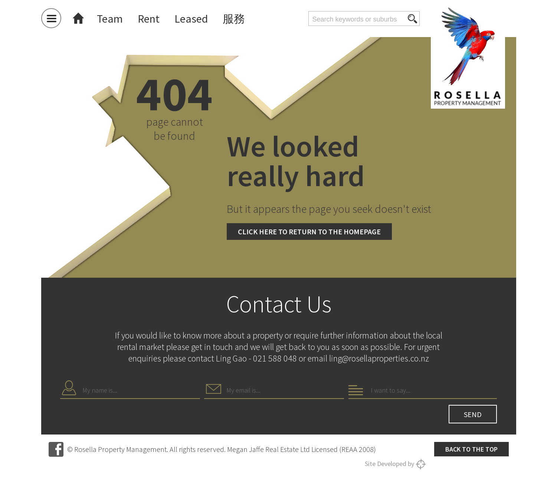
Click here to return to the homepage (309, 231)
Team (110, 18)
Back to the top (471, 449)
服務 (234, 18)
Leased (191, 18)
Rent (149, 18)
